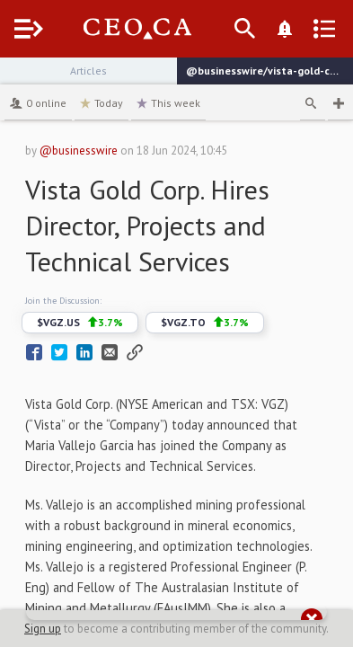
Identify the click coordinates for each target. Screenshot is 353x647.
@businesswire (78, 150)
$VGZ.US (80, 322)
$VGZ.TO (205, 322)
